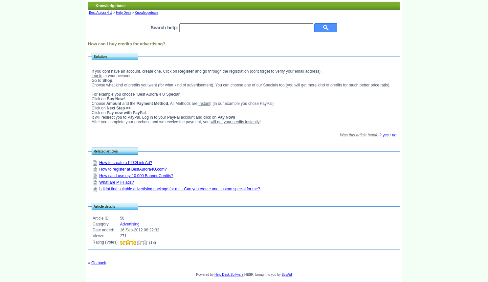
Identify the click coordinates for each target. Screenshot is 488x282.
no (394, 135)
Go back (98, 263)
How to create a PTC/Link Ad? (125, 162)
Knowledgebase (146, 12)
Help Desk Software (228, 274)
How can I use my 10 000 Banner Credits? (136, 176)
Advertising (129, 224)
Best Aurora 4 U (100, 12)
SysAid (287, 274)
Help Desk (123, 12)
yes (386, 135)
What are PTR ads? (116, 182)
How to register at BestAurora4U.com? (132, 169)
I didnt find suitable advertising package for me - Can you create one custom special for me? (179, 189)
